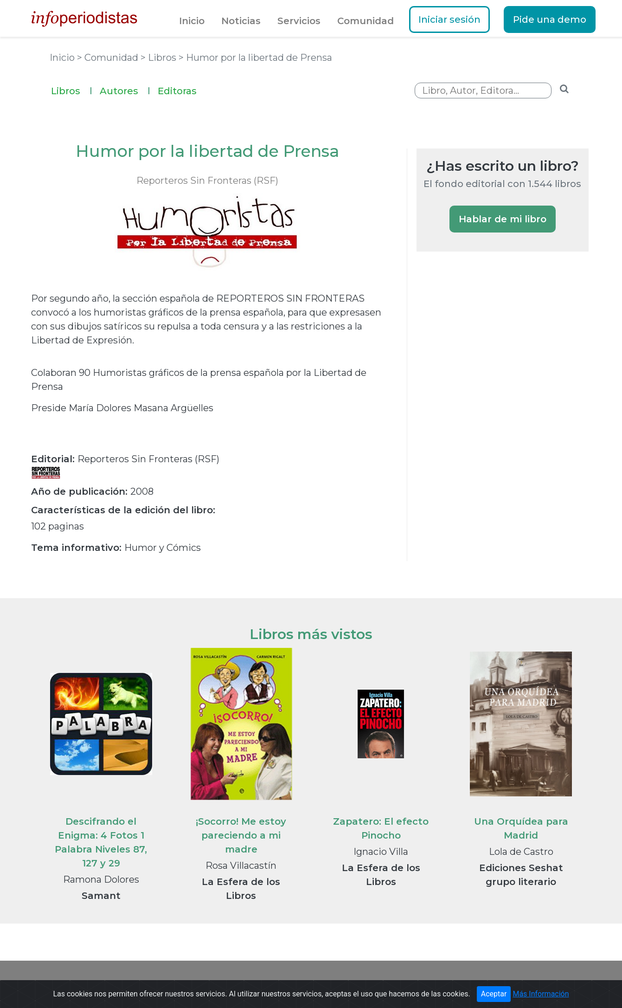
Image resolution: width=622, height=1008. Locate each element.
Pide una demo (549, 19)
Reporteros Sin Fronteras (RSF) (207, 180)
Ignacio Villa (380, 851)
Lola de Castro (521, 851)
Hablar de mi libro (502, 219)
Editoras (177, 91)
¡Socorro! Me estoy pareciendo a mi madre (241, 835)
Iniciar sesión (449, 19)
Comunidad (365, 20)
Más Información (541, 993)
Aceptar (494, 993)
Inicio (192, 20)
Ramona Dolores (101, 879)
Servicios (299, 20)
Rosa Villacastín (240, 865)
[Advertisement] (486, 418)
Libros (71, 90)
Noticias (241, 20)
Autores (125, 90)
